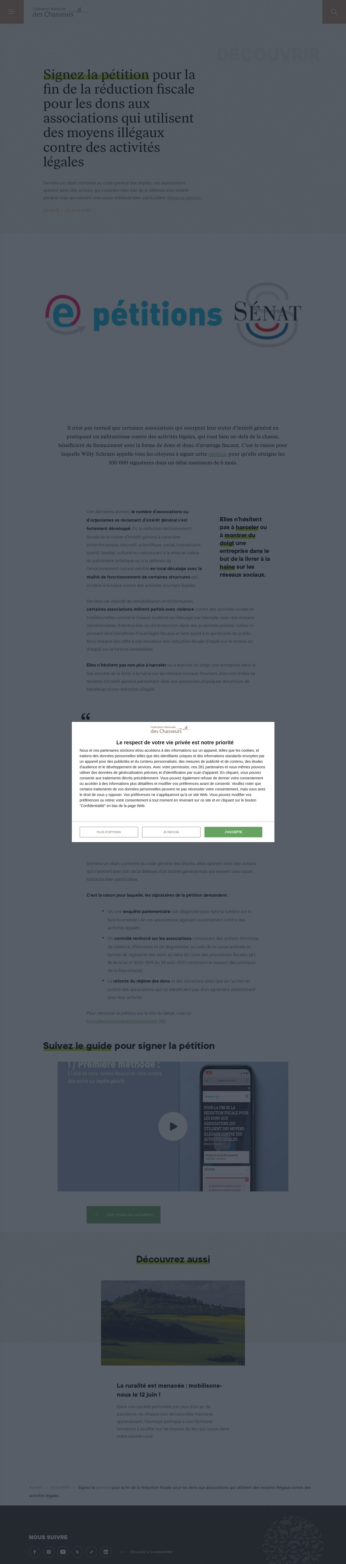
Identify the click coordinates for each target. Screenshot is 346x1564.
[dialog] (173, 782)
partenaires (109, 750)
